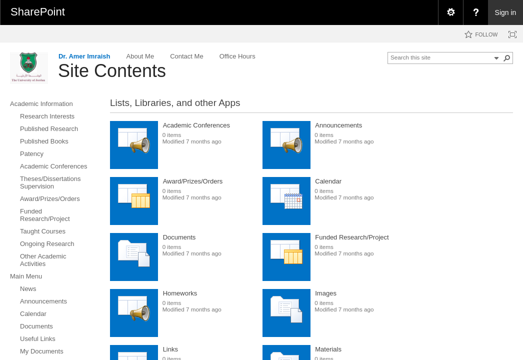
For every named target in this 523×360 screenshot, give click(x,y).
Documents (179, 237)
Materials (328, 349)
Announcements (338, 125)
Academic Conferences (196, 125)
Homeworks (180, 293)
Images (325, 293)
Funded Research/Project (351, 237)
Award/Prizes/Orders (193, 181)
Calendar (328, 181)
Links (170, 349)
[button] (507, 58)
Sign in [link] (505, 12)
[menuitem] (450, 12)
